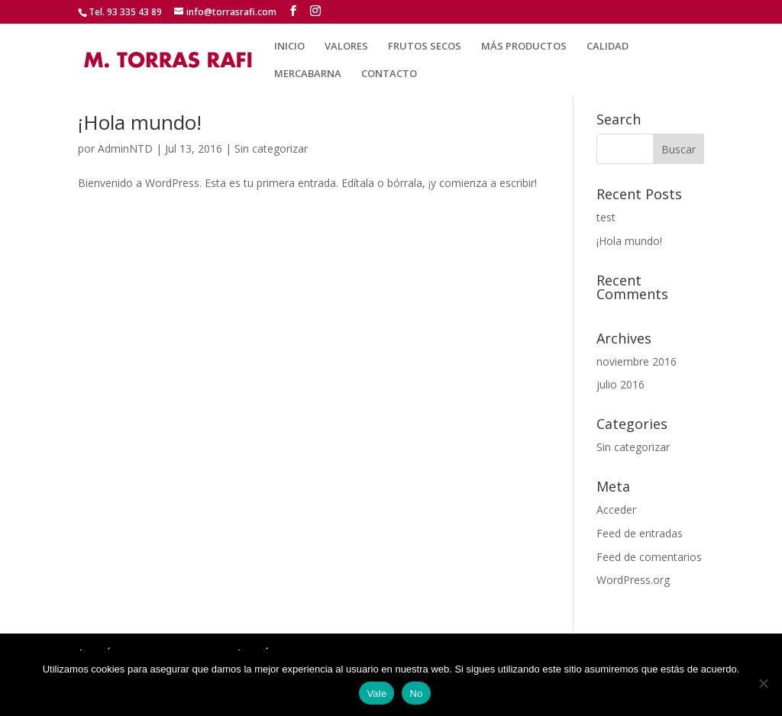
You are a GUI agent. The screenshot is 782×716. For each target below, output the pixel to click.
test (606, 217)
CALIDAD (607, 46)
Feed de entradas (639, 533)
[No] (763, 683)
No (415, 693)
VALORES (346, 46)
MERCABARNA (307, 74)
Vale (376, 693)
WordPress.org (633, 579)
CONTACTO (389, 74)
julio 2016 (620, 384)
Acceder (616, 509)
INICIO (289, 46)
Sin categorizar (271, 148)
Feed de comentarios (649, 557)
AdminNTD (125, 148)
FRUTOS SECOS (424, 46)
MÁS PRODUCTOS (524, 46)
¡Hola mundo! (140, 122)
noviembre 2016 (636, 361)
